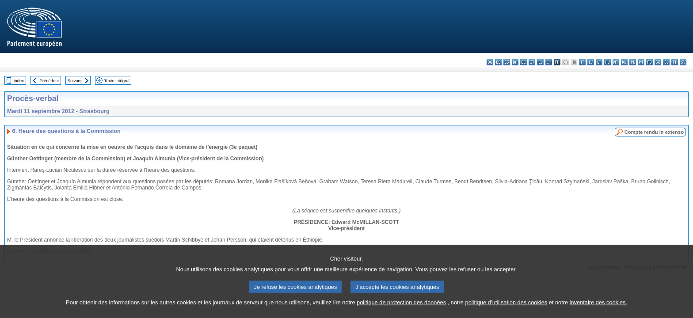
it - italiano (582, 62)
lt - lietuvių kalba (599, 62)
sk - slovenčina (658, 62)
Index (19, 80)
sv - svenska (683, 62)
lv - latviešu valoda (590, 62)
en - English (548, 62)
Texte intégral (116, 80)
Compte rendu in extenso (654, 132)
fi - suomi (674, 62)
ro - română (649, 62)
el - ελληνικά (540, 62)
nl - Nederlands (624, 62)
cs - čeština (506, 62)
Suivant (75, 80)
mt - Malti (616, 62)
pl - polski (632, 62)
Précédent (49, 80)
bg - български (490, 62)
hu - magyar (607, 62)
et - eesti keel (532, 62)
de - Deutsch (523, 62)
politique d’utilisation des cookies (506, 312)
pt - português (641, 62)
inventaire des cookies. (598, 312)
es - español (498, 62)
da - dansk (515, 62)
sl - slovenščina (666, 62)
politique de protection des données (401, 312)
